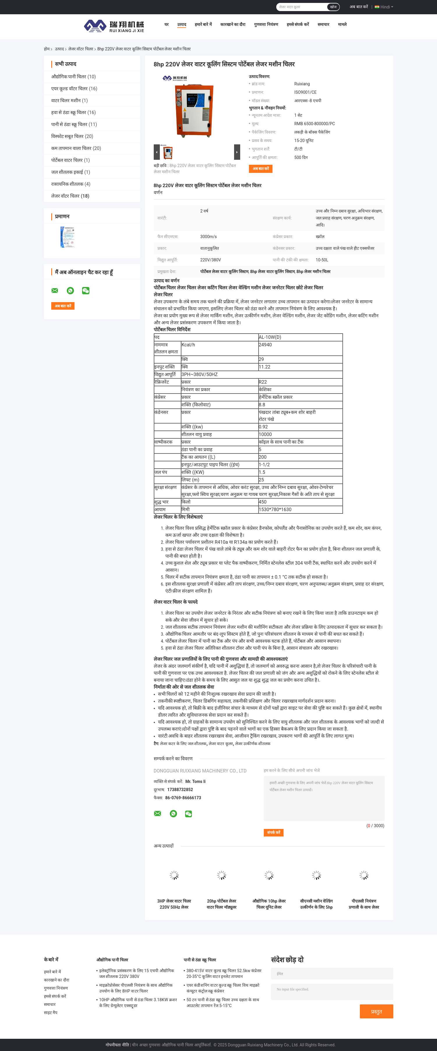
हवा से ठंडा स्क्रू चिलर (68, 112)
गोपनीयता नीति (117, 1045)
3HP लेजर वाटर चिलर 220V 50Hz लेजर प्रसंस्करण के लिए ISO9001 (174, 904)
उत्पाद (181, 24)
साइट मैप (51, 1012)
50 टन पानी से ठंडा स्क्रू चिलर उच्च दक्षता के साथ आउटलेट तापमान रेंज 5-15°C (223, 1002)
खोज (333, 7)
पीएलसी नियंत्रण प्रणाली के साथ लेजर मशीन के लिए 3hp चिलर (364, 904)
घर (166, 24)
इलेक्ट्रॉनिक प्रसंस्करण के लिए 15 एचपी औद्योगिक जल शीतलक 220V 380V (136, 973)
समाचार (323, 24)
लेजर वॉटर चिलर (80, 49)
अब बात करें (359, 6)
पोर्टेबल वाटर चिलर (67, 160)
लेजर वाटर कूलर (221, 743)
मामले (342, 24)
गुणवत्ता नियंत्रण (266, 24)
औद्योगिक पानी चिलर (68, 76)
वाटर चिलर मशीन (66, 100)
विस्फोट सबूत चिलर (67, 136)
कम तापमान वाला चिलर (71, 148)
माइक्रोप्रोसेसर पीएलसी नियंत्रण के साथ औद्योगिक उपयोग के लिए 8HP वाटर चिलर (136, 988)
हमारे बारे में (203, 24)
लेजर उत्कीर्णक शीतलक (253, 743)
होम (46, 49)
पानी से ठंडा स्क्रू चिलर (69, 124)
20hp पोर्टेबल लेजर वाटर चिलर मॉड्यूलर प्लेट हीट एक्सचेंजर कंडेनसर (221, 904)
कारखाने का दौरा (233, 24)
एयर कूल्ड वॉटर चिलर (69, 88)
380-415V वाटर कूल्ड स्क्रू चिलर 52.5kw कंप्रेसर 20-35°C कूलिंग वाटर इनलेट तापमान (224, 973)
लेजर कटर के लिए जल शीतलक (183, 743)
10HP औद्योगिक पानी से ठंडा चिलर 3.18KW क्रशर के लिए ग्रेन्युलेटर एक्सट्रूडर (138, 1002)
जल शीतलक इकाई (67, 172)
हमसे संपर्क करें (298, 24)
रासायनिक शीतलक (67, 184)
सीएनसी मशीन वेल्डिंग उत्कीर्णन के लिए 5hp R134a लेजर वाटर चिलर (316, 904)
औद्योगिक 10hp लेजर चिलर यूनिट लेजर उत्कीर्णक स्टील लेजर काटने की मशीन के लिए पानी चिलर (269, 904)
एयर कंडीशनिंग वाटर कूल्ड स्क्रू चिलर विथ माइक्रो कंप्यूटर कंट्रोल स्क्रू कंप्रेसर (223, 988)
